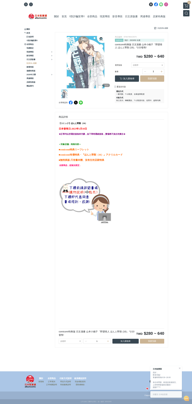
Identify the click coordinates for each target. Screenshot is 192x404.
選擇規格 (118, 65)
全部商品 (52, 378)
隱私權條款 (80, 384)
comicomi (65, 154)
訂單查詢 (51, 381)
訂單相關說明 (51, 384)
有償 (72, 154)
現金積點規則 (80, 381)
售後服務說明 (65, 384)
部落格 (41, 381)
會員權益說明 (80, 378)
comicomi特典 (67, 149)
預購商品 (119, 40)
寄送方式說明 (65, 381)
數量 (116, 72)
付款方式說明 (65, 378)
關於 (41, 378)
